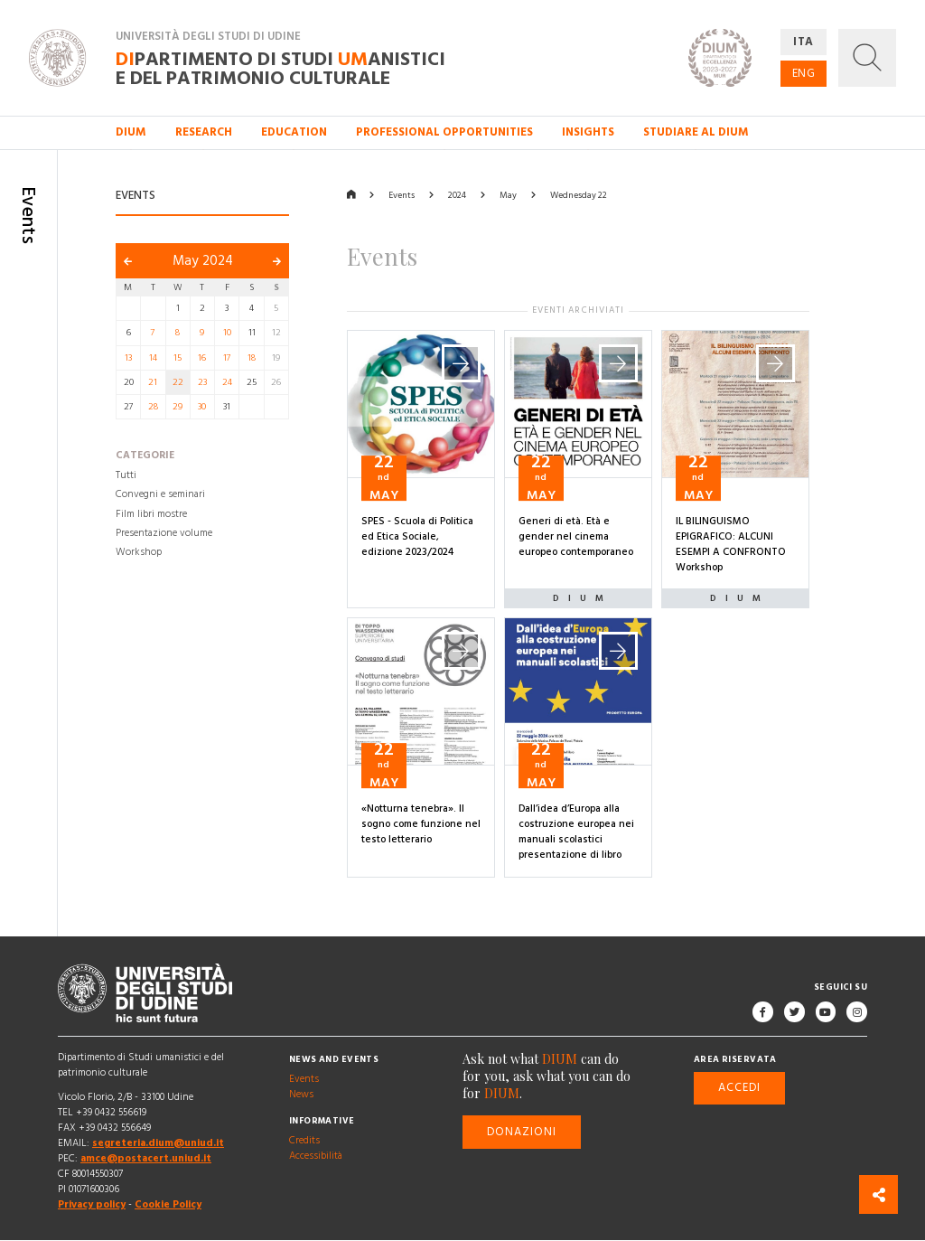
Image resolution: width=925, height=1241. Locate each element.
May (508, 195)
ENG (804, 73)
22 (178, 382)
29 (177, 406)
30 (202, 406)
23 (202, 382)
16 (202, 358)
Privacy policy (92, 1206)
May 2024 (203, 260)
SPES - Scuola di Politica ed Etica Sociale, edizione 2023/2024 (417, 536)
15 (177, 358)
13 (128, 358)
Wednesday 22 (578, 195)
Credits (304, 1140)
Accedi (739, 1088)
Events (401, 195)
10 (227, 332)
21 (152, 382)
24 (227, 382)
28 (153, 406)
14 (153, 358)
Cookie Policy (168, 1206)
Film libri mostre (151, 514)
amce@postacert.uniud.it (145, 1159)
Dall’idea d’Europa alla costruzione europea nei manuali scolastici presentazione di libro (576, 832)
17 (227, 358)
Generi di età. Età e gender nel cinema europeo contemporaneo (576, 536)
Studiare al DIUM (696, 132)
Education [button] (294, 132)
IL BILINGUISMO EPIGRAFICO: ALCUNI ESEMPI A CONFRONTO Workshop (731, 544)
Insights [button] (588, 132)
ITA (803, 41)
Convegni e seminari (160, 495)
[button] (867, 58)
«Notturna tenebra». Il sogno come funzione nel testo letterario (421, 824)
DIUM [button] (131, 132)
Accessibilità (315, 1156)
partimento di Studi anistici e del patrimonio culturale (280, 67)
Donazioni (522, 1131)
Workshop (139, 552)
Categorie (145, 456)
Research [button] (203, 132)
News (301, 1094)
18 (252, 358)
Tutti (126, 475)
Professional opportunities (444, 132)
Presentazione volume (164, 533)
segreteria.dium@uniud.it (158, 1143)
